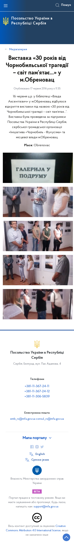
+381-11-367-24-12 (37, 391)
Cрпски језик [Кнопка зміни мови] (40, 459)
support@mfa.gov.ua (46, 506)
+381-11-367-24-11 (37, 386)
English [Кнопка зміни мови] (40, 454)
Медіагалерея (18, 49)
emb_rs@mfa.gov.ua (22, 418)
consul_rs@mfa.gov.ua (50, 418)
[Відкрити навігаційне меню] (6, 6)
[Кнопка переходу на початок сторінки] (66, 537)
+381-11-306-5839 (37, 396)
